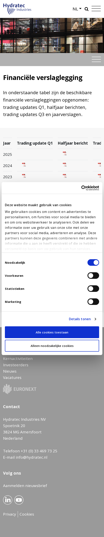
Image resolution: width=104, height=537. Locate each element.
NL (75, 9)
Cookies (27, 514)
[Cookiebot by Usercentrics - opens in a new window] (81, 188)
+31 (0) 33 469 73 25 (39, 451)
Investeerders (15, 365)
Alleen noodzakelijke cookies (52, 346)
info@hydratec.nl (31, 457)
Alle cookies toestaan (52, 332)
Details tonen (80, 319)
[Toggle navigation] (96, 59)
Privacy (9, 514)
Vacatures (12, 377)
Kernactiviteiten (18, 358)
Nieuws (10, 371)
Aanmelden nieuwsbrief (25, 485)
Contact (11, 406)
